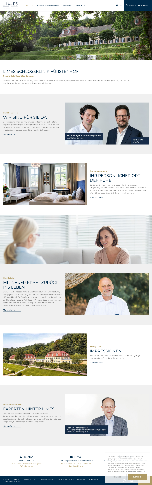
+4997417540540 (26, 461)
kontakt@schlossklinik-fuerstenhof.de (76, 461)
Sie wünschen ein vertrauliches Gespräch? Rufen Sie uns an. (26, 465)
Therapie (66, 5)
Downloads (26, 479)
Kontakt (6, 479)
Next (84, 166)
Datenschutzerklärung (138, 471)
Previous (82, 166)
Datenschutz (93, 479)
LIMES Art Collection (66, 479)
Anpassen (117, 477)
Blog (36, 479)
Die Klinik (30, 5)
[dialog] (127, 468)
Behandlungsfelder (48, 5)
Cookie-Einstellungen (11, 481)
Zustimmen (137, 477)
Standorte (79, 5)
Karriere (15, 479)
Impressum (81, 479)
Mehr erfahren (9, 134)
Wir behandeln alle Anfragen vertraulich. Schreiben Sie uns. (76, 465)
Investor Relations (48, 479)
